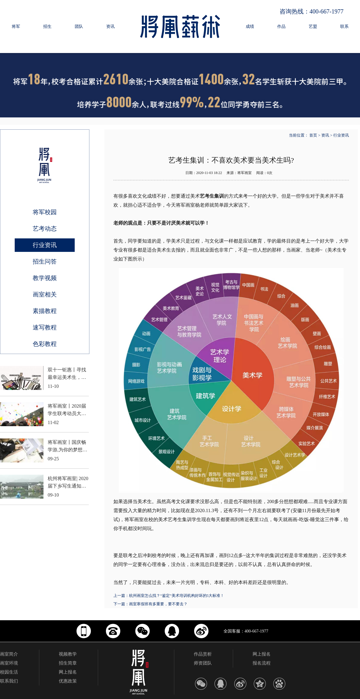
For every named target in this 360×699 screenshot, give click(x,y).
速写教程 (45, 327)
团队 (79, 26)
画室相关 (45, 294)
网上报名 (68, 672)
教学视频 (45, 278)
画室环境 (9, 663)
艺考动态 (45, 228)
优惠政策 (68, 681)
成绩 (250, 26)
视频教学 (68, 654)
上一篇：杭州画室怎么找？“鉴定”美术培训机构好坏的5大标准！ (168, 595)
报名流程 (262, 663)
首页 (313, 135)
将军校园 (45, 212)
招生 (47, 26)
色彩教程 (45, 344)
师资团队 (203, 663)
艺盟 (313, 26)
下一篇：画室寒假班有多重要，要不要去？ (150, 604)
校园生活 (9, 672)
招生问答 (45, 261)
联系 (344, 26)
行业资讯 (45, 245)
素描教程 (45, 311)
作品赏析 (203, 654)
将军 (16, 26)
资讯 (110, 26)
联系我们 (9, 681)
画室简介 (9, 654)
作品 (281, 26)
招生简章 (68, 663)
